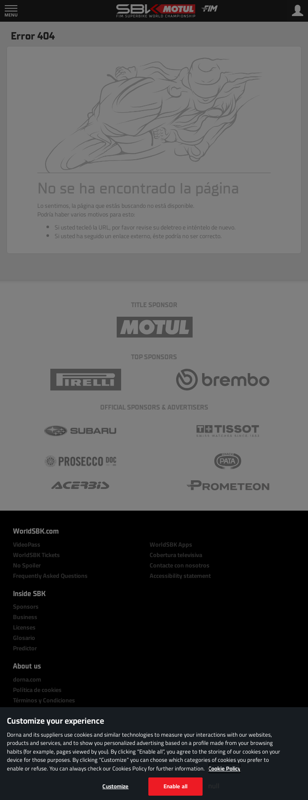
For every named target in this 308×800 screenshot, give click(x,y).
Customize (115, 786)
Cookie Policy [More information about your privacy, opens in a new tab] (224, 768)
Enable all (175, 786)
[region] (154, 753)
